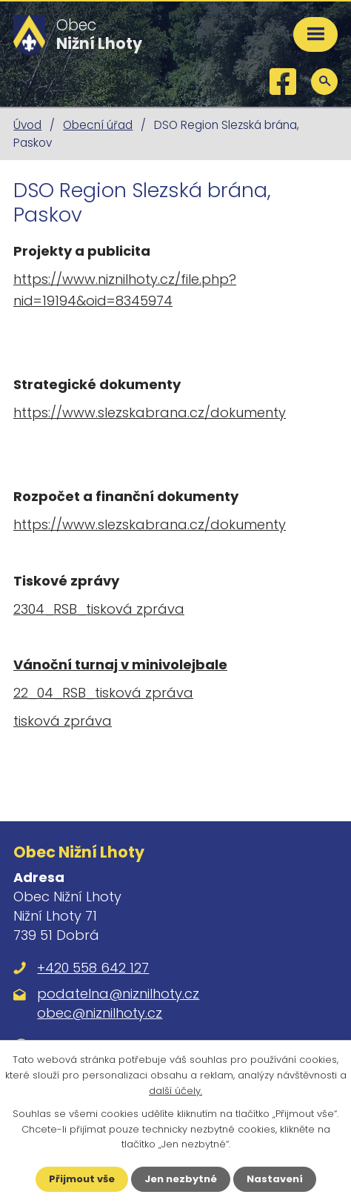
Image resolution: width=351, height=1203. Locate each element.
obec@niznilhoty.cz (99, 1013)
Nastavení (275, 1179)
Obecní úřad (98, 125)
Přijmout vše (82, 1179)
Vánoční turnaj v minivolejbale (120, 664)
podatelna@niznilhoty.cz (118, 993)
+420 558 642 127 (93, 967)
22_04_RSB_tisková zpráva (103, 692)
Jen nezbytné (180, 1179)
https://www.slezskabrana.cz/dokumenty (149, 412)
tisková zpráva (62, 721)
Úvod (27, 125)
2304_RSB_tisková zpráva (98, 609)
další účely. (175, 1091)
